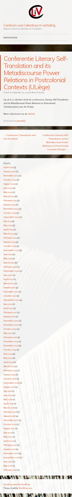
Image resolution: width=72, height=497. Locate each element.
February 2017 (10, 445)
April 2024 (8, 229)
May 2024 (8, 225)
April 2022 (8, 279)
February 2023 (10, 266)
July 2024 (8, 221)
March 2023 (9, 262)
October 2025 (10, 179)
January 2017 (9, 449)
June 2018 (8, 395)
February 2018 (10, 411)
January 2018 (9, 416)
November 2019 (11, 345)
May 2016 (8, 465)
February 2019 (10, 370)
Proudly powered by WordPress (17, 484)
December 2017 (11, 420)
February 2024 (10, 237)
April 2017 (8, 440)
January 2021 (9, 316)
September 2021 (11, 299)
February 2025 (10, 200)
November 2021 (11, 291)
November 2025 (11, 175)
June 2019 (8, 353)
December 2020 (11, 320)
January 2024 (9, 241)
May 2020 (8, 333)
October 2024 (10, 212)
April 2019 (8, 362)
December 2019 (11, 341)
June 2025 (8, 188)
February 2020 (10, 337)
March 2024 (9, 233)
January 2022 (9, 287)
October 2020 (10, 328)
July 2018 (8, 391)
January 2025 (9, 204)
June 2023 (8, 254)
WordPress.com (25, 488)
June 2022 (8, 275)
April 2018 (8, 403)
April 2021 (8, 308)
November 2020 (11, 324)
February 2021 (10, 312)
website (31, 113)
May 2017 (8, 436)
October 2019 (10, 349)
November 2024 (11, 208)
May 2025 (8, 192)
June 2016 (8, 461)
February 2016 (10, 469)
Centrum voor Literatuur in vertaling (29, 25)
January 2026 (10, 171)
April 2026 (8, 167)
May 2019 (8, 358)
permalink (20, 120)
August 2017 (9, 428)
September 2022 (11, 270)
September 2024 (11, 217)
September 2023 (11, 250)
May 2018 (8, 399)
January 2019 (9, 374)
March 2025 (9, 196)
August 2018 (9, 387)
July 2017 (8, 432)
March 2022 (9, 283)
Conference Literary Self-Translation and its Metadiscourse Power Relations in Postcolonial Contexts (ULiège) (55, 142)
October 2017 (10, 424)
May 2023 (8, 258)
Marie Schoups (38, 92)
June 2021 (8, 304)
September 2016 (11, 457)
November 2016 (11, 453)
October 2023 (10, 246)
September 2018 (11, 382)
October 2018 (10, 378)
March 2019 (9, 366)
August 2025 (9, 183)
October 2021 (10, 295)
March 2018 (9, 407)
